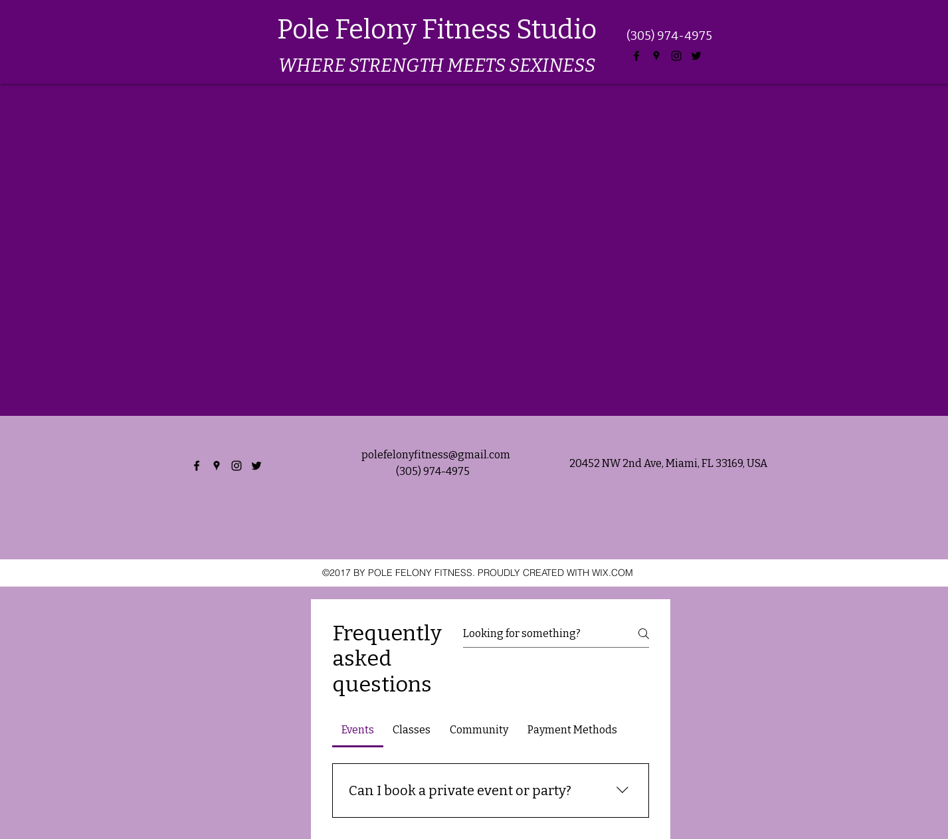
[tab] (358, 730)
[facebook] (636, 55)
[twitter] (696, 55)
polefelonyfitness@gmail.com (435, 454)
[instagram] (676, 55)
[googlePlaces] (656, 55)
